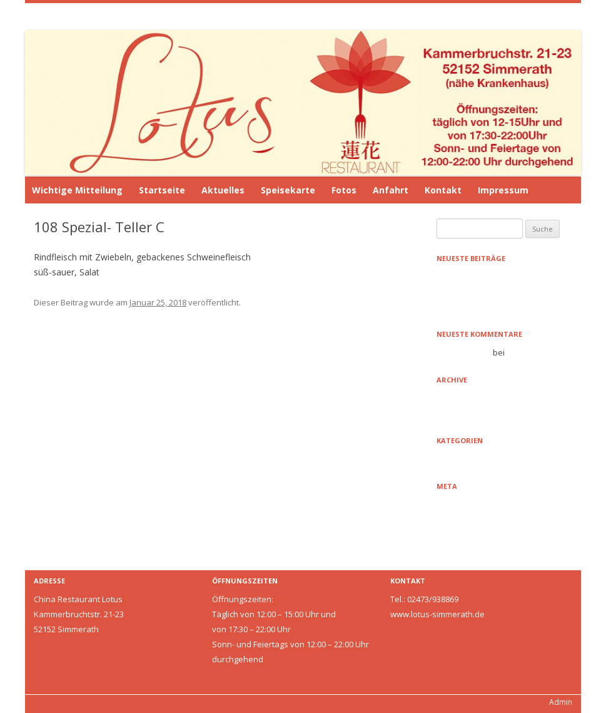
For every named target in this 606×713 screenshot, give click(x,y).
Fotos (343, 190)
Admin (560, 702)
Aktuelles (223, 190)
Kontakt (443, 190)
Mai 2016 (453, 413)
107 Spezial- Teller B (81, 378)
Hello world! (459, 306)
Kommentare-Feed (472, 534)
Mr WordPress (464, 352)
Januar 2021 (459, 398)
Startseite (162, 190)
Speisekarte (288, 190)
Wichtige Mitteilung (77, 190)
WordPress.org (465, 549)
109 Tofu (372, 378)
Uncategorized (464, 458)
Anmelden (456, 504)
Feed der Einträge (470, 519)
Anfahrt (390, 190)
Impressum (503, 190)
